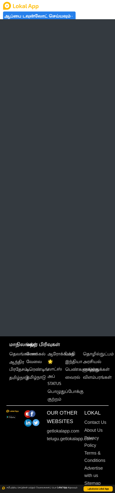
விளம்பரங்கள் (97, 377)
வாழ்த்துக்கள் (96, 369)
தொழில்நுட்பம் (98, 354)
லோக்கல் (35, 354)
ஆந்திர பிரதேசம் (18, 365)
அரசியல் (92, 362)
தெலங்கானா (22, 354)
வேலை (34, 362)
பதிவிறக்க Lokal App (98, 489)
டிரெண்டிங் (37, 369)
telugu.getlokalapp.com (70, 438)
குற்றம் (54, 399)
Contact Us (95, 422)
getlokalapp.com (63, 431)
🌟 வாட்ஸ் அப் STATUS (55, 372)
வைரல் (72, 377)
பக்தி (70, 354)
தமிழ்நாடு (19, 378)
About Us (93, 430)
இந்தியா (73, 362)
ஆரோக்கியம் (61, 354)
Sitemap (92, 483)
